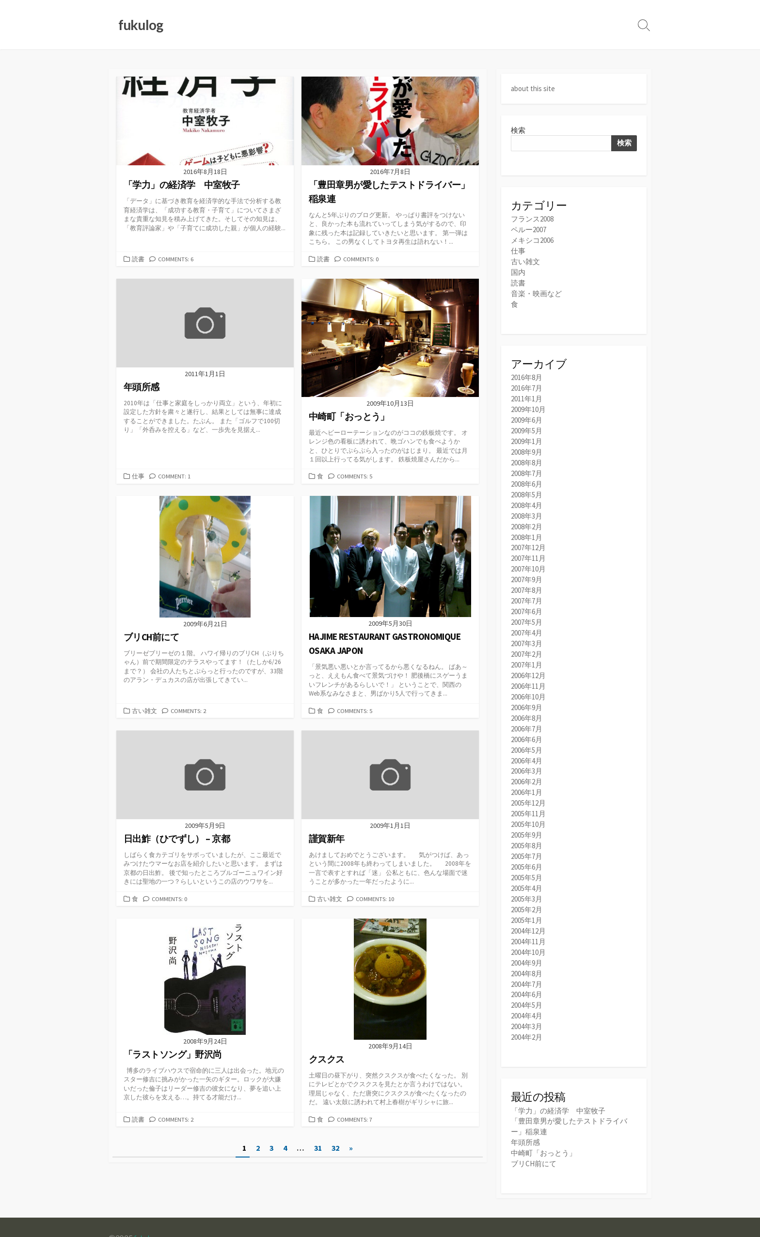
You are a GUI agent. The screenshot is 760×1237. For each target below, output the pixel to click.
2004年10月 (528, 924)
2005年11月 (528, 791)
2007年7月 (526, 587)
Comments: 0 (361, 259)
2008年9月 (526, 444)
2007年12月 (528, 536)
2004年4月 (526, 985)
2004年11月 (528, 914)
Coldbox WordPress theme (154, 1216)
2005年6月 (526, 842)
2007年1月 (526, 648)
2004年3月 (526, 995)
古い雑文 (144, 711)
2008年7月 (526, 465)
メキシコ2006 (532, 239)
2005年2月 (526, 883)
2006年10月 (528, 679)
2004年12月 (528, 904)
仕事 (138, 477)
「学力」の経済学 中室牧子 (558, 1079)
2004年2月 (526, 1006)
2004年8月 (526, 945)
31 (318, 1150)
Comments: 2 (188, 711)
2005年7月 (526, 832)
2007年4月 (526, 618)
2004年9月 (526, 934)
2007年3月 (526, 628)
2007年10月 (528, 557)
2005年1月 (526, 894)
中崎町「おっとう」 (543, 1120)
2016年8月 (526, 373)
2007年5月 (526, 608)
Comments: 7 (355, 1121)
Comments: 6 (176, 259)
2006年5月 (526, 730)
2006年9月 (526, 690)
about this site (533, 88)
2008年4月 (526, 495)
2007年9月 (526, 567)
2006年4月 (526, 740)
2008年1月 (526, 526)
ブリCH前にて (533, 1130)
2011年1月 (526, 393)
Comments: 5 (355, 477)
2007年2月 (526, 638)
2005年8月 (526, 822)
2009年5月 (526, 424)
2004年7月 (526, 955)
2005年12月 (528, 781)
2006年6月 (526, 720)
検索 (518, 129)
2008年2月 (526, 516)
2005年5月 (526, 853)
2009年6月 (526, 414)
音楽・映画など (536, 290)
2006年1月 (526, 771)
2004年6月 (526, 965)
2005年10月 (528, 802)
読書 (138, 259)
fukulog (146, 1204)
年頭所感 (525, 1109)
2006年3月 (526, 751)
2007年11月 (528, 547)
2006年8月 (526, 700)
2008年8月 (526, 455)
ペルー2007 (528, 229)
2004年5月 (526, 975)
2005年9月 (526, 812)
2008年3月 (526, 505)
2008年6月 (526, 475)
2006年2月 (526, 761)
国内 (518, 269)
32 (335, 1150)
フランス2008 (532, 218)
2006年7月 (526, 710)
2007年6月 (526, 598)
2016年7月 (526, 383)
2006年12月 (528, 659)
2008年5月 (526, 485)
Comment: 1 (174, 477)
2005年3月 (526, 873)
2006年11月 (528, 669)
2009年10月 (528, 404)
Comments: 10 (375, 900)
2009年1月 (526, 434)
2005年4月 (526, 863)
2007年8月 (526, 577)
